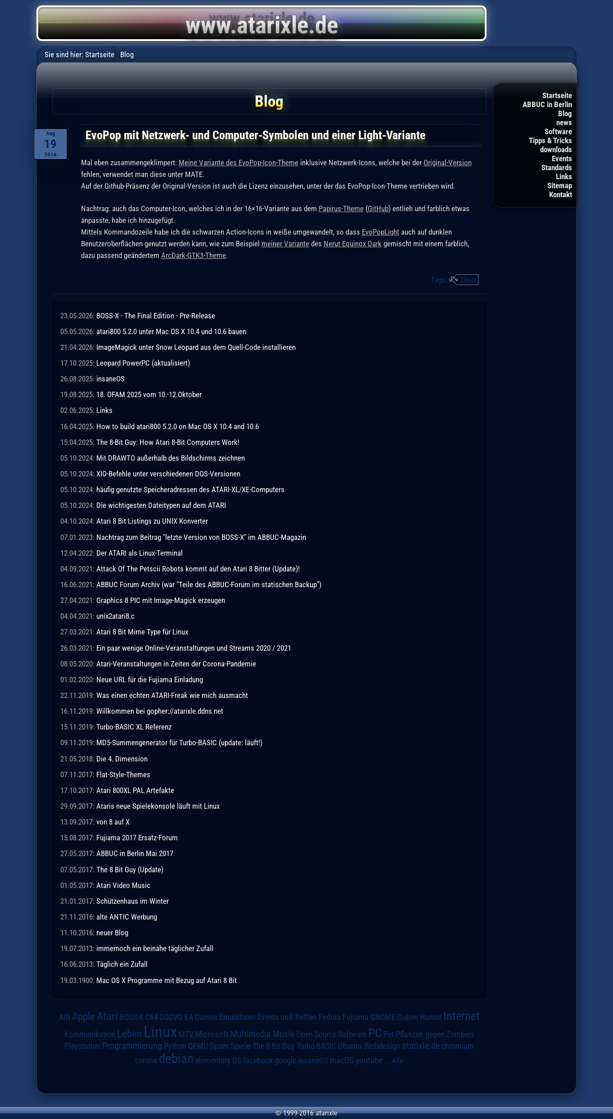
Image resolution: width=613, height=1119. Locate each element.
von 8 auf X (113, 821)
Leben (129, 1034)
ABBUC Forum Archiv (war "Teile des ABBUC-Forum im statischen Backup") (208, 584)
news (564, 122)
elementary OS (218, 1060)
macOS (342, 1060)
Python (175, 1046)
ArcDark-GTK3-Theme (193, 255)
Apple (83, 1016)
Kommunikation (89, 1034)
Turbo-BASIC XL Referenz (133, 726)
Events (562, 158)
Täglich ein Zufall (122, 964)
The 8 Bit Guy (273, 1046)
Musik (283, 1034)
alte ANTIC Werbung (126, 916)
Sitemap (559, 185)
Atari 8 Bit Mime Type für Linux (142, 631)
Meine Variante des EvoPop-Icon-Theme (238, 162)
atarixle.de (421, 1046)
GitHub (378, 208)
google (285, 1060)
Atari (107, 1016)
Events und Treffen (287, 1017)
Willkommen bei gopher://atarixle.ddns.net (159, 711)
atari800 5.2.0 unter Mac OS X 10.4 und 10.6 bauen (171, 331)
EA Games (201, 1017)
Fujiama (356, 1017)
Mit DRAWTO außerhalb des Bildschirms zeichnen (170, 457)
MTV (186, 1034)
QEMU (198, 1046)
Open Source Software (331, 1034)
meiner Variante (285, 243)
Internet (461, 1016)
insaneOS (110, 378)
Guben (407, 1017)
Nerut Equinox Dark (353, 243)
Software (558, 131)
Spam (219, 1046)
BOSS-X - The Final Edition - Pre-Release (155, 315)
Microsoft (212, 1034)
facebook (258, 1060)
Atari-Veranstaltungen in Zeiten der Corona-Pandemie (176, 663)
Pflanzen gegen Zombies (435, 1034)
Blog (565, 113)
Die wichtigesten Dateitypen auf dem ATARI (161, 505)
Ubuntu (350, 1046)
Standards (556, 167)
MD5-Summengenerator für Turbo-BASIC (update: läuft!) (179, 742)
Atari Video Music (123, 885)
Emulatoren (237, 1017)
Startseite (557, 95)
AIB (64, 1017)
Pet (388, 1034)
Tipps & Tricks (550, 140)
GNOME (383, 1017)
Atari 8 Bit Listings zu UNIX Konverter (152, 521)
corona (146, 1060)
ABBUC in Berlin (547, 104)
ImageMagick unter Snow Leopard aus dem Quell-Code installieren (196, 347)
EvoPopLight (380, 231)
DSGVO (171, 1017)
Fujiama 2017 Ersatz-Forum (137, 837)
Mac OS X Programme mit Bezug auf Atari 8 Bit (166, 980)
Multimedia (250, 1033)
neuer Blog (112, 932)
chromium (458, 1046)
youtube (369, 1060)
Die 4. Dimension (122, 758)
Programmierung (132, 1046)
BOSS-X (132, 1017)
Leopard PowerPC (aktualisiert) (143, 362)
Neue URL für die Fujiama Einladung (149, 679)
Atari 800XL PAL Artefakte (135, 790)
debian (176, 1058)
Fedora (330, 1017)
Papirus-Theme (341, 208)
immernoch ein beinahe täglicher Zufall (154, 948)
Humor (431, 1017)
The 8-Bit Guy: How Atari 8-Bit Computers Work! (167, 442)
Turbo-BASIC (316, 1046)
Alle (397, 1060)
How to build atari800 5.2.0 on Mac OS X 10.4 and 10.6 (177, 426)
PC (375, 1033)
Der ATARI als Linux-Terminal (139, 552)
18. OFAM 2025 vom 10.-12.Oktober (149, 394)
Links (564, 176)
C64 (151, 1017)
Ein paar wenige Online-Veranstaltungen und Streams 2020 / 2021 (193, 647)
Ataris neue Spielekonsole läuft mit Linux (158, 806)
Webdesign (382, 1046)
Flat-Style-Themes (123, 774)
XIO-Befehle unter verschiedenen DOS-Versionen (168, 473)
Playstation (82, 1046)
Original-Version (448, 162)
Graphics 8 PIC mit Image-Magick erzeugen (160, 600)
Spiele (240, 1046)
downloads (556, 149)
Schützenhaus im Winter (132, 901)
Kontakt (560, 194)
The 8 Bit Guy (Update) (129, 869)
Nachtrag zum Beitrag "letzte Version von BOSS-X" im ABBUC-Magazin (201, 537)
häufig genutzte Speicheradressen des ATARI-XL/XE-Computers (190, 489)
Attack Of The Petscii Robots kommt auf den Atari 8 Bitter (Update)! (198, 568)
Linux (468, 279)
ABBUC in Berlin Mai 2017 (134, 853)
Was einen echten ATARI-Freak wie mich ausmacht (172, 695)
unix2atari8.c (115, 616)
